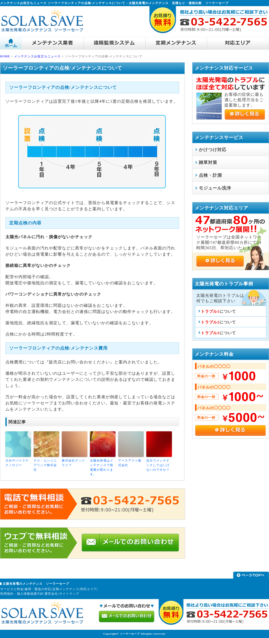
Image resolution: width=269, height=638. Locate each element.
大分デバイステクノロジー (17, 463)
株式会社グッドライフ (73, 463)
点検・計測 (210, 175)
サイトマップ (69, 593)
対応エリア (88, 589)
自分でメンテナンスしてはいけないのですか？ (158, 465)
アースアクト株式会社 (129, 463)
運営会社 (51, 593)
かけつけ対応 (212, 149)
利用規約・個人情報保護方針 (22, 593)
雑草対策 (208, 162)
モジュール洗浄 (215, 188)
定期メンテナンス (66, 589)
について (218, 311)
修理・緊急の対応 (38, 589)
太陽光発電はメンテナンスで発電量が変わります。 (101, 467)
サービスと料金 (12, 589)
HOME (5, 56)
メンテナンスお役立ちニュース (37, 56)
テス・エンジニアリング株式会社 (45, 465)
